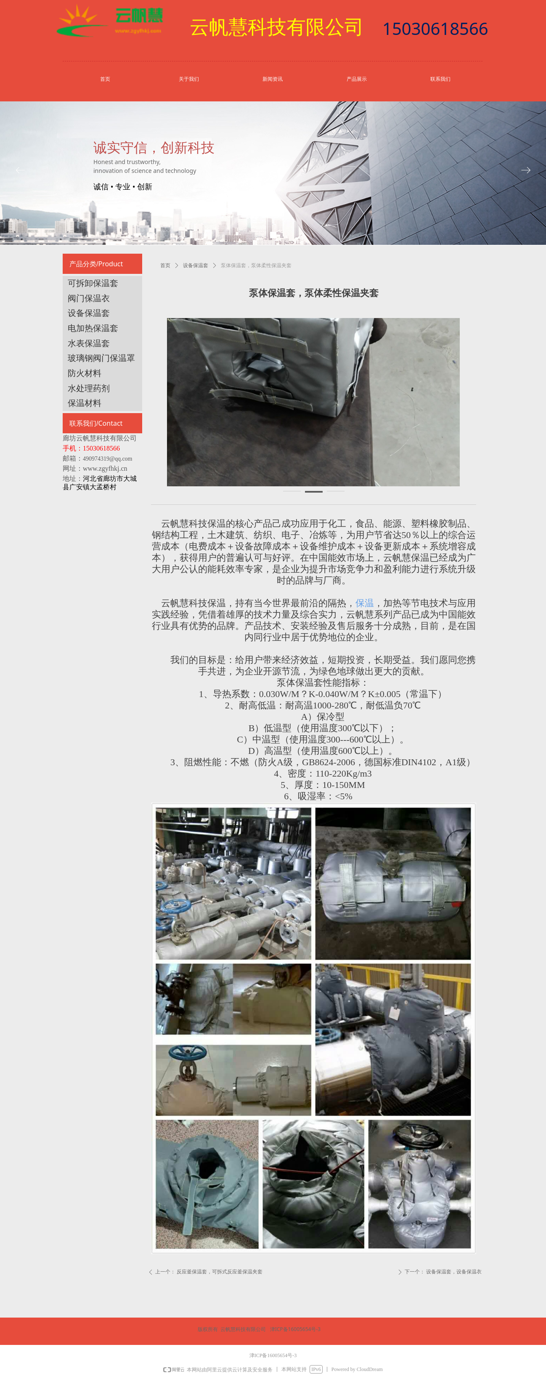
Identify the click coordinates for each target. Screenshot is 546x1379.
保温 (364, 603)
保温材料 (84, 403)
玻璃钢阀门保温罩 (101, 358)
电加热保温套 (93, 328)
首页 (165, 265)
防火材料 (84, 373)
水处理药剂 (89, 388)
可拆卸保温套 (93, 283)
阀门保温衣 (89, 298)
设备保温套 (195, 265)
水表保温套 (89, 343)
